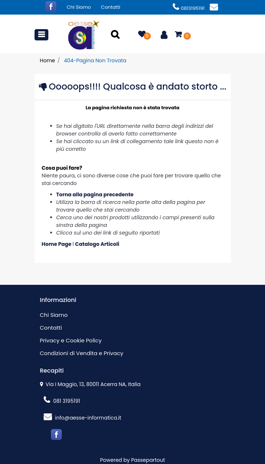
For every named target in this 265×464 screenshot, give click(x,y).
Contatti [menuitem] (110, 7)
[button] (116, 35)
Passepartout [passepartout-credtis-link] (148, 460)
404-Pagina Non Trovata (95, 60)
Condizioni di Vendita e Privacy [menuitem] (82, 353)
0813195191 (189, 8)
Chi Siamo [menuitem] (79, 7)
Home (47, 60)
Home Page (57, 244)
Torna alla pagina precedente (95, 194)
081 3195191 (62, 401)
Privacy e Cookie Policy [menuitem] (71, 340)
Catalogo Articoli (97, 244)
